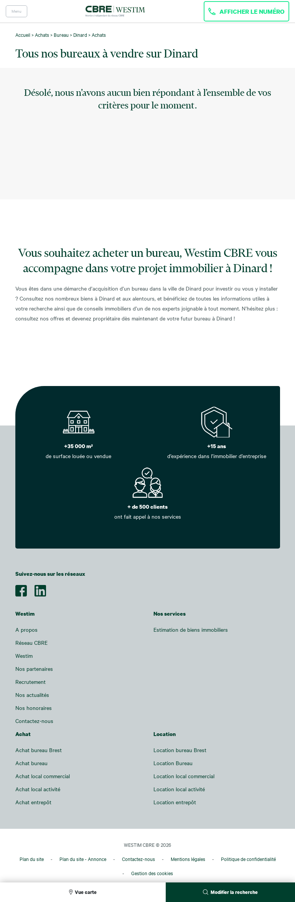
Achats (42, 35)
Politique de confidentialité (248, 859)
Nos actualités (32, 694)
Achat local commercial (42, 776)
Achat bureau (31, 763)
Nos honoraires (33, 707)
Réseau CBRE (31, 642)
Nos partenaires (34, 668)
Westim (24, 655)
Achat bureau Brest (38, 750)
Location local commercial (183, 776)
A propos (26, 629)
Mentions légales (188, 859)
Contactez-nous (34, 721)
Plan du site (32, 859)
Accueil (22, 35)
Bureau (61, 35)
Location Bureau (173, 763)
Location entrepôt (174, 802)
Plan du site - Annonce (82, 859)
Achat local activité (37, 789)
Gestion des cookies (152, 873)
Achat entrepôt (33, 802)
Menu (16, 11)
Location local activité (179, 789)
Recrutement (30, 681)
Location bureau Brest (179, 750)
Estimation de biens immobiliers (190, 629)
